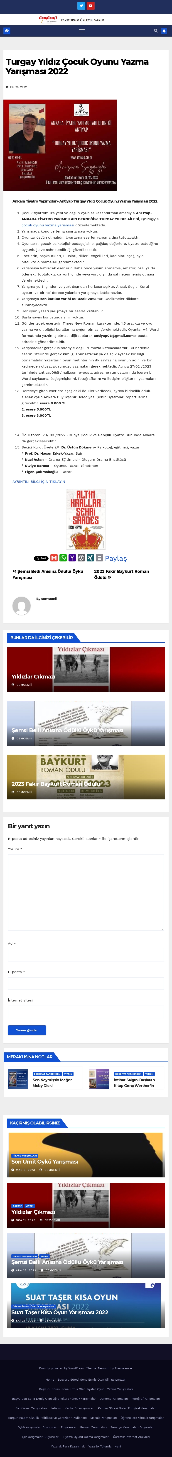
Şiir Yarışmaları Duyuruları (40, 1437)
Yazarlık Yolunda (100, 1446)
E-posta (16, 972)
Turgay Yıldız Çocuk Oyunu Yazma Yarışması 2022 (77, 66)
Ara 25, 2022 (26, 1270)
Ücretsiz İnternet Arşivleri (131, 1437)
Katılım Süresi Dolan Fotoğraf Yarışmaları (127, 1408)
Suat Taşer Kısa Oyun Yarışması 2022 (59, 1312)
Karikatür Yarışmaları (79, 1408)
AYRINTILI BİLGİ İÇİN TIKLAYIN (38, 481)
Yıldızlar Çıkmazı (33, 676)
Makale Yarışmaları (103, 1417)
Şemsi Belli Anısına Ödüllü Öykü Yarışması (67, 730)
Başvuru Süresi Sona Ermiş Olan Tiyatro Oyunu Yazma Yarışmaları (86, 1389)
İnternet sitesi (20, 1000)
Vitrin (68, 1074)
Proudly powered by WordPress (62, 1368)
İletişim (56, 1408)
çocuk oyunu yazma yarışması (48, 225)
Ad (12, 943)
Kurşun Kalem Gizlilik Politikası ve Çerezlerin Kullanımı (47, 1417)
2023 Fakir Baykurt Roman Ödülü (56, 784)
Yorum (15, 849)
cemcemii (49, 599)
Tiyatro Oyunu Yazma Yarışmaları (86, 1437)
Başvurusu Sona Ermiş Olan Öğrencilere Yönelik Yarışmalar (54, 1398)
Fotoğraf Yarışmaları (146, 1398)
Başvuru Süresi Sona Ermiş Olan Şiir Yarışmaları (92, 1379)
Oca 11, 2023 (25, 1220)
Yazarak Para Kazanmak (68, 1446)
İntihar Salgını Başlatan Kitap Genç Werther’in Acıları (134, 1086)
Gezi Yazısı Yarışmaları (31, 1408)
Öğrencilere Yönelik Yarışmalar (33, 1306)
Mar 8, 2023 (25, 1170)
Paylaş (116, 558)
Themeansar (123, 1368)
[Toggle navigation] (82, 31)
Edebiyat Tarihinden (47, 1074)
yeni (118, 1446)
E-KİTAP (17, 1206)
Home (50, 1379)
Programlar (68, 1427)
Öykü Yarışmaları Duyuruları (37, 1427)
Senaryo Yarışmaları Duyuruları (133, 1427)
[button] (156, 31)
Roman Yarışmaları (93, 1427)
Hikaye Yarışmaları (25, 1155)
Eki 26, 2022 (25, 1320)
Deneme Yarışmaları (114, 1398)
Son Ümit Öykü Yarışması (44, 1161)
